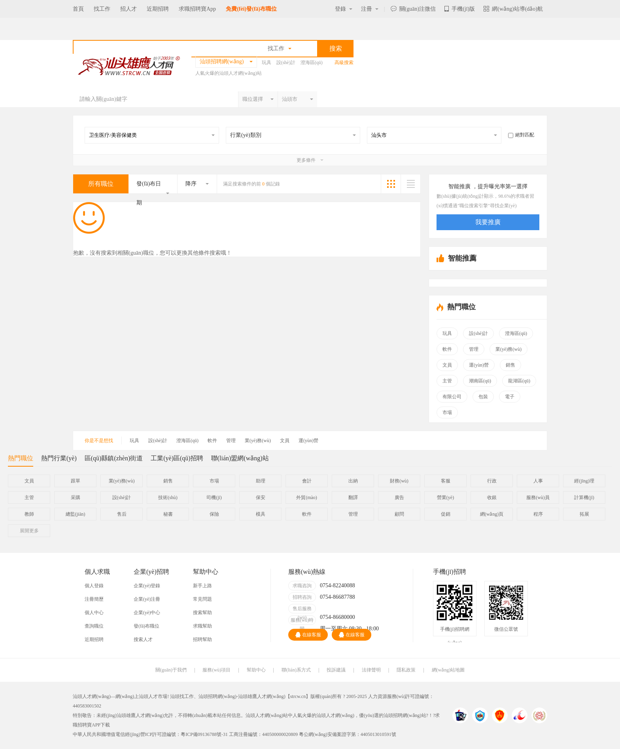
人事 (538, 481)
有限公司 (451, 396)
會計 (307, 481)
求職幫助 (202, 626)
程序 (538, 514)
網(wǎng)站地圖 (448, 670)
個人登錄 (94, 585)
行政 (492, 481)
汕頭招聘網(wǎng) (217, 696)
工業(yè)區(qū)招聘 (177, 458)
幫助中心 (256, 670)
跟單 (75, 481)
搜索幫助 (202, 612)
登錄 (343, 9)
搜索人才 (143, 639)
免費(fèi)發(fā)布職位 (251, 9)
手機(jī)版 (459, 9)
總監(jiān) (75, 514)
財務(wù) (399, 481)
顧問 (399, 514)
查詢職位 (94, 626)
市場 (447, 412)
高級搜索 (344, 62)
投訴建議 (336, 670)
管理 (473, 349)
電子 (509, 396)
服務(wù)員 (538, 497)
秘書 (168, 514)
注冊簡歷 (94, 599)
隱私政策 (406, 670)
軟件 (447, 349)
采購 (75, 497)
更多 (29, 530)
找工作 (102, 9)
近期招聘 (158, 9)
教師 (29, 514)
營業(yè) (445, 497)
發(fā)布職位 (146, 626)
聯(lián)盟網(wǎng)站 (240, 458)
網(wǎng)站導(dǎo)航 (513, 9)
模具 (260, 514)
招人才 (128, 9)
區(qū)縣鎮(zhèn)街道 (114, 458)
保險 (214, 514)
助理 (260, 481)
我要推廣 (488, 222)
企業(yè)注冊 (147, 599)
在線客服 (308, 634)
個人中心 (94, 612)
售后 (122, 514)
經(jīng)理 (584, 481)
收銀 (492, 497)
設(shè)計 (285, 62)
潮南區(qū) (480, 381)
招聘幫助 (202, 639)
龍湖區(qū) (519, 381)
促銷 (445, 514)
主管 (447, 381)
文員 (447, 365)
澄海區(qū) (312, 62)
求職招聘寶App (197, 9)
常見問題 (202, 599)
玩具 (266, 62)
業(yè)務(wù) (508, 349)
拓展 (584, 514)
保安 (260, 497)
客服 (445, 481)
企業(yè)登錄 (147, 585)
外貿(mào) (306, 497)
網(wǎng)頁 (492, 514)
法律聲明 (371, 670)
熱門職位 (20, 460)
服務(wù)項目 (216, 670)
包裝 (483, 396)
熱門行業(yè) (59, 458)
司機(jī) (214, 497)
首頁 (78, 9)
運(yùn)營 (479, 365)
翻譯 (353, 497)
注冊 (369, 9)
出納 (353, 481)
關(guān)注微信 (413, 9)
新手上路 (202, 585)
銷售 (510, 365)
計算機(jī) (584, 497)
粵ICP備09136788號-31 (204, 734)
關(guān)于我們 (171, 670)
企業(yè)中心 (147, 612)
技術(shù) (168, 497)
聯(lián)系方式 (296, 670)
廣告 (399, 497)
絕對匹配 (521, 135)
